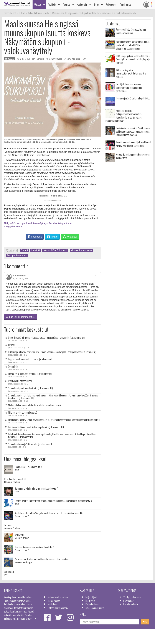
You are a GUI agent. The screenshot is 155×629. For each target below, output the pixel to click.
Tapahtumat (125, 4)
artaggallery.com (13, 226)
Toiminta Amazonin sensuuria (34, 547)
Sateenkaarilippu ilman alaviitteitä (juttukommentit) (30, 388)
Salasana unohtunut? (95, 608)
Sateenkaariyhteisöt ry (58, 608)
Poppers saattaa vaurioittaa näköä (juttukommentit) (30, 359)
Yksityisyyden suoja (132, 597)
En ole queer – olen (28, 467)
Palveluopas (111, 4)
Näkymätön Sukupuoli (55, 250)
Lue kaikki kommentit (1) (20, 317)
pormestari (9, 571)
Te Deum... (8, 525)
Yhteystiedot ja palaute (58, 597)
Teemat (66, 4)
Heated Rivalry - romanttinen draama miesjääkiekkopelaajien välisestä (53, 501)
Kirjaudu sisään (92, 604)
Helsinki (35, 250)
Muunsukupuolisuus (81, 250)
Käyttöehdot (128, 601)
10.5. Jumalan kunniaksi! (15, 479)
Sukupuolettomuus (17, 255)
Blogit (96, 4)
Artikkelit (52, 4)
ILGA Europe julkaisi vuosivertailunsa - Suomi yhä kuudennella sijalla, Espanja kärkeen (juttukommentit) (52, 352)
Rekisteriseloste (130, 604)
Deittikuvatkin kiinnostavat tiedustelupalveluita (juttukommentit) (36, 427)
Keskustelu (82, 4)
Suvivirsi (11, 345)
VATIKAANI (19, 535)
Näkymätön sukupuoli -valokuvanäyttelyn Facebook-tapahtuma (38, 223)
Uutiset (37, 4)
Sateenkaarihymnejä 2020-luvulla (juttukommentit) (30, 444)
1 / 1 (97, 275)
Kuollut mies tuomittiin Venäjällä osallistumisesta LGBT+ (49, 513)
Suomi (24, 250)
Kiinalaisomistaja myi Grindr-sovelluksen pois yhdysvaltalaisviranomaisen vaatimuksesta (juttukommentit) (54, 420)
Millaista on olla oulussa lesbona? (22, 412)
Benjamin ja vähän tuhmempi (36, 488)
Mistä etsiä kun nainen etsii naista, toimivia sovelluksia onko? (34, 405)
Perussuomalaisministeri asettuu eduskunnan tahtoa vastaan (42, 559)
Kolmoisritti (19, 275)
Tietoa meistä (54, 601)
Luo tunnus (90, 601)
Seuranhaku (13, 366)
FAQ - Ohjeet (91, 597)
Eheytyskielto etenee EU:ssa (20, 381)
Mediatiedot (53, 604)
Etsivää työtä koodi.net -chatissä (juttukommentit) (30, 374)
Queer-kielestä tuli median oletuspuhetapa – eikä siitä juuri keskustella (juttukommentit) (46, 337)
